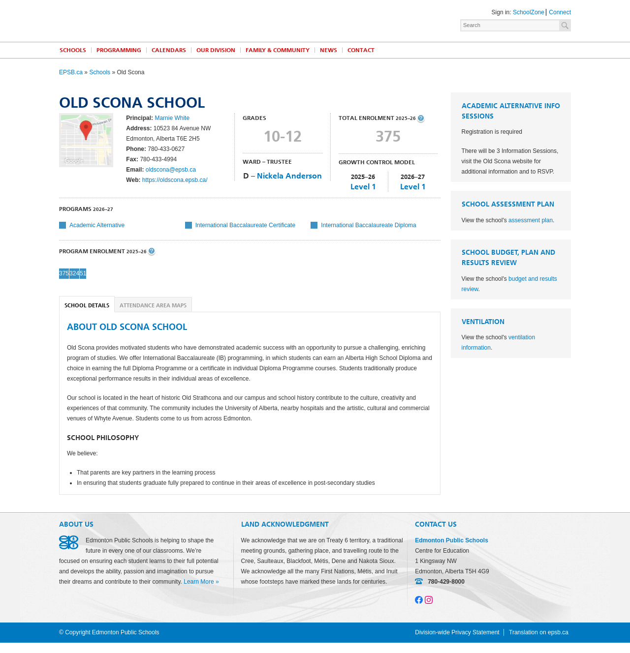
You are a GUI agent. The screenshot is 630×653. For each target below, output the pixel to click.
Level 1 (363, 186)
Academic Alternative (97, 225)
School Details (86, 305)
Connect (560, 12)
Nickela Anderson (289, 175)
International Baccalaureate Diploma (368, 225)
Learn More (199, 581)
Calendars (169, 50)
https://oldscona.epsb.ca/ (175, 180)
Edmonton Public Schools (145, 20)
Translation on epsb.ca (538, 632)
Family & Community (278, 50)
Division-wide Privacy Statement (457, 632)
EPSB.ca (71, 72)
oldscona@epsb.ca (171, 169)
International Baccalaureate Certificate (245, 225)
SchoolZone (528, 12)
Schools (73, 50)
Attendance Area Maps (153, 305)
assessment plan (530, 220)
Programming (118, 50)
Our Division (215, 50)
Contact (361, 50)
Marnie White (172, 118)
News (328, 50)
